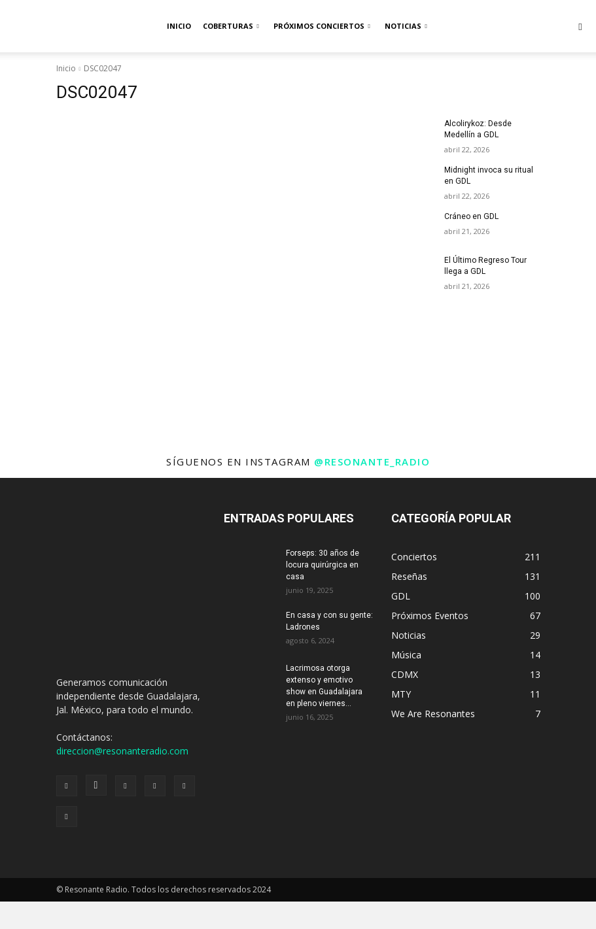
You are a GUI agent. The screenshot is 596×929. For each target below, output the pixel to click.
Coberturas (231, 26)
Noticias (406, 26)
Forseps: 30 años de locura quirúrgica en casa (322, 565)
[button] (580, 26)
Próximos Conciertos (321, 26)
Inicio (179, 26)
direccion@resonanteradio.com (122, 751)
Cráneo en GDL (471, 215)
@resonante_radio (372, 461)
